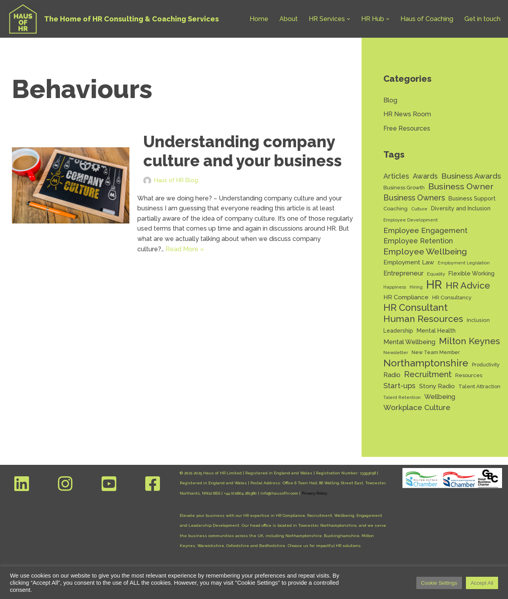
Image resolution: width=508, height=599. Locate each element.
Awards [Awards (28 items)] (425, 176)
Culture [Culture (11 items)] (419, 209)
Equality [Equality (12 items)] (436, 274)
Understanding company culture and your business (242, 151)
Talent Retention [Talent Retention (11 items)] (402, 397)
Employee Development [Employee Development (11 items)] (410, 220)
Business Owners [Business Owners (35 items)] (414, 197)
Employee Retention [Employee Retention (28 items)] (418, 241)
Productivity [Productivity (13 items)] (486, 365)
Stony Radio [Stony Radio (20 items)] (437, 386)
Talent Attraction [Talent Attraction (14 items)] (479, 386)
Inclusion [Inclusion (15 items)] (478, 320)
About (288, 19)
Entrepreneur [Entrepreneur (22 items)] (403, 273)
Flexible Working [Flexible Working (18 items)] (471, 273)
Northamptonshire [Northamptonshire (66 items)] (425, 363)
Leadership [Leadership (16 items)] (398, 330)
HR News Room (407, 114)
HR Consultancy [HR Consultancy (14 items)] (451, 297)
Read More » (184, 249)
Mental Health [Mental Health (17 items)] (436, 330)
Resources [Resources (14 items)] (468, 375)
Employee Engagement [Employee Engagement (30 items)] (425, 230)
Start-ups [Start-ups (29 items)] (399, 385)
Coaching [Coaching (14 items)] (395, 209)
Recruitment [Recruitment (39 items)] (428, 374)
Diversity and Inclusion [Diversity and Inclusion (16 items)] (461, 208)
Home (259, 19)
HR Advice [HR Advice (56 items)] (468, 285)
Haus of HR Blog (176, 180)
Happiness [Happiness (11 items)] (394, 287)
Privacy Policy (314, 493)
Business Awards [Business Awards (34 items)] (471, 176)
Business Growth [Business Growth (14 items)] (404, 188)
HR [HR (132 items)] (434, 284)
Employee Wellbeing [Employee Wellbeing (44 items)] (425, 251)
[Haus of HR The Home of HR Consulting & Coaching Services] (112, 19)
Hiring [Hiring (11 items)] (416, 287)
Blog (390, 100)
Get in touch (482, 19)
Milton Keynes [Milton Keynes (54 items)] (469, 341)
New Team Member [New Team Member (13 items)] (436, 352)
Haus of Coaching (426, 19)
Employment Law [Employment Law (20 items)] (408, 262)
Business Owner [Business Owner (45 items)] (461, 186)
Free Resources (406, 128)
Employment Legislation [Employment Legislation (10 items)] (464, 262)
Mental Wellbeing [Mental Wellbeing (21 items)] (409, 342)
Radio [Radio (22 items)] (391, 375)
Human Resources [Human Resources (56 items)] (423, 319)
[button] (348, 19)
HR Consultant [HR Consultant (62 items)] (415, 308)
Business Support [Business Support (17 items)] (472, 198)
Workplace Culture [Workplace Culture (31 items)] (416, 407)
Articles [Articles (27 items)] (396, 176)
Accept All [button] (482, 583)
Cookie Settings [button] (439, 583)
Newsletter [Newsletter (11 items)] (395, 352)
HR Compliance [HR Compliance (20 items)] (406, 297)
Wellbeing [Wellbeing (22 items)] (439, 397)
